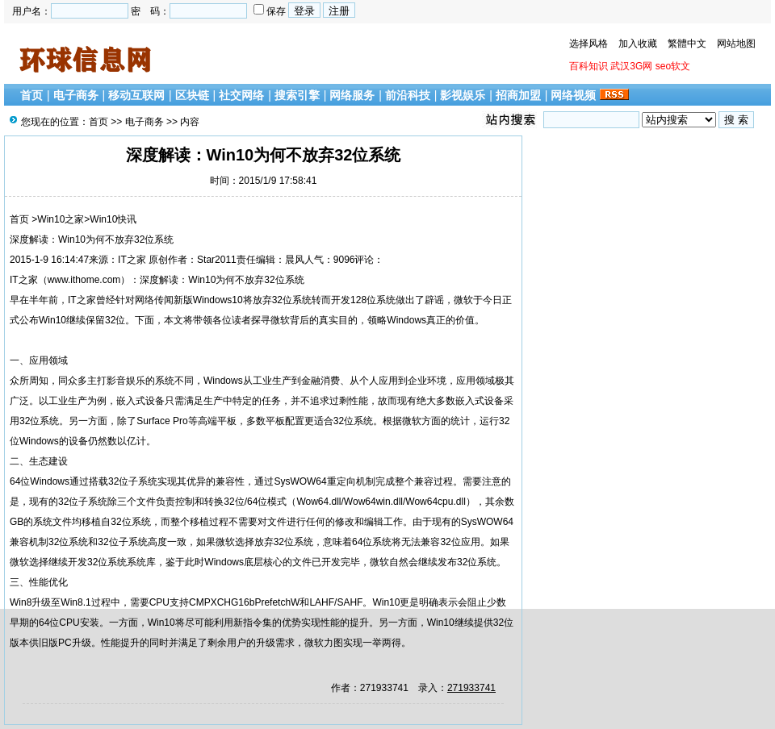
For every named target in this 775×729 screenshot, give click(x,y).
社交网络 (241, 95)
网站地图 (736, 43)
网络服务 (352, 95)
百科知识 (588, 66)
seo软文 (673, 66)
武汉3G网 (631, 66)
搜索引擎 (297, 95)
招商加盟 (518, 95)
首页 (31, 95)
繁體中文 (687, 43)
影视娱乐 (462, 95)
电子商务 (75, 95)
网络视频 (573, 95)
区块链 (192, 95)
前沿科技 (407, 95)
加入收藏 (637, 43)
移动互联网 (136, 95)
